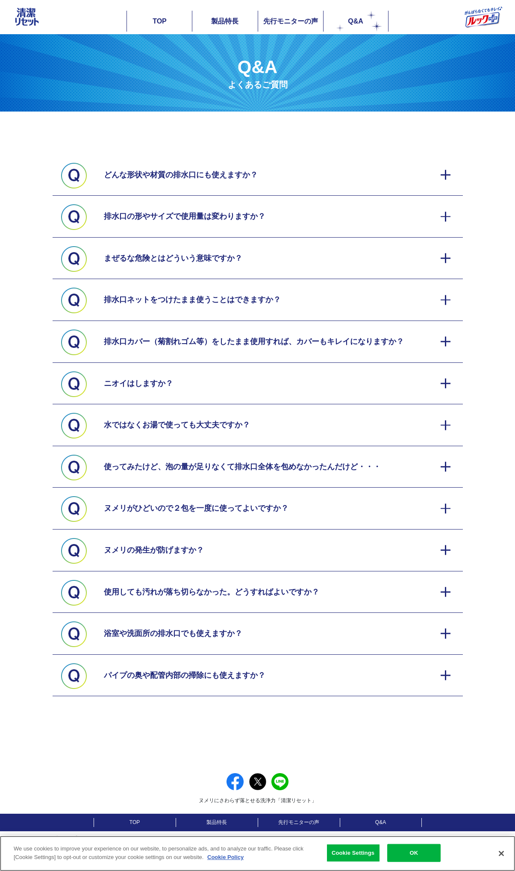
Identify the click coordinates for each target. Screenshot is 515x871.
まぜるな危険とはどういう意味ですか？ (173, 258)
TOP (160, 21)
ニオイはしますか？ (138, 383)
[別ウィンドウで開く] (148, 840)
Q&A (359, 20)
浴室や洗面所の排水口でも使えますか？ (173, 633)
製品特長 (224, 21)
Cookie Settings (353, 859)
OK (414, 859)
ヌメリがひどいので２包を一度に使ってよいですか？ (196, 508)
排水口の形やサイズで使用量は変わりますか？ (184, 216)
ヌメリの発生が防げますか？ (154, 550)
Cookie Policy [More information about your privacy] (225, 863)
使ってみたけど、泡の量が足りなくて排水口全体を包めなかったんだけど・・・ (242, 466)
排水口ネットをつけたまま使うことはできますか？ (192, 299)
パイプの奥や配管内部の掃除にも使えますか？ (184, 675)
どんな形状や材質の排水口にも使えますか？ (181, 175)
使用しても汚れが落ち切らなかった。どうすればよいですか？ (211, 592)
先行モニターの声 (290, 21)
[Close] (501, 859)
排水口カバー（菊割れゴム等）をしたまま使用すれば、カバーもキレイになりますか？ (254, 341)
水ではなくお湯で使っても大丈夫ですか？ (177, 425)
